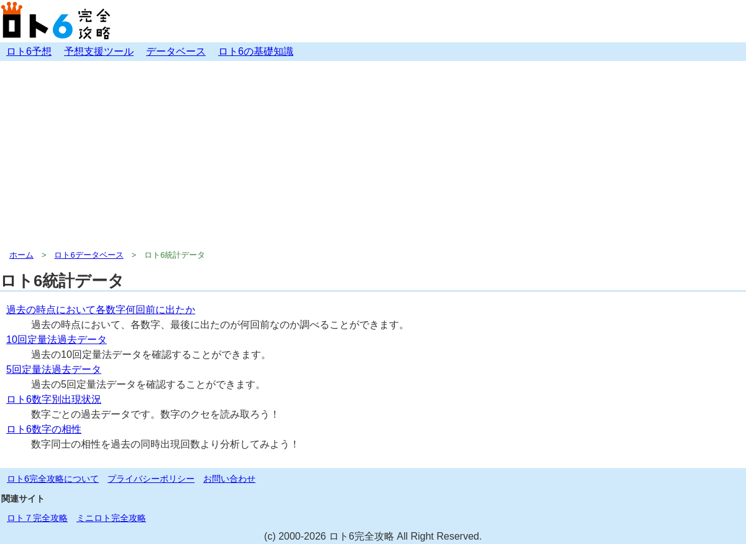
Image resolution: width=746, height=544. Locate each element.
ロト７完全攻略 (37, 518)
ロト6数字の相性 (43, 429)
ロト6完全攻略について (53, 479)
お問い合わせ (229, 479)
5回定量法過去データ (53, 369)
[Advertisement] (373, 154)
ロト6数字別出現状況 (53, 399)
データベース (176, 51)
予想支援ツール (99, 51)
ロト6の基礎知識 (255, 51)
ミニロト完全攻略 (111, 518)
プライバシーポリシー (151, 479)
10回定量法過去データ (56, 339)
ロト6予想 (29, 51)
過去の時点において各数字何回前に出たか (100, 309)
